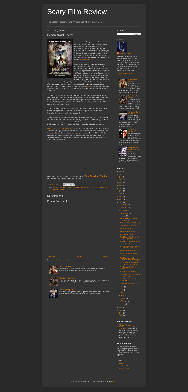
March (123, 298)
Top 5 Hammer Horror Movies (129, 226)
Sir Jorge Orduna (125, 53)
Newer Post (51, 256)
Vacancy (89, 86)
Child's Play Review (132, 131)
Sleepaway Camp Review (67, 290)
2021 (121, 182)
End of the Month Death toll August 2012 (129, 219)
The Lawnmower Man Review (129, 283)
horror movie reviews (98, 187)
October (123, 210)
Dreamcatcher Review (127, 234)
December (124, 205)
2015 (121, 194)
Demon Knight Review (127, 250)
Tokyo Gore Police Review (67, 278)
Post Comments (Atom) (63, 260)
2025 (121, 171)
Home (79, 256)
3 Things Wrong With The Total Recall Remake (130, 275)
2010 (121, 310)
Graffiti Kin (122, 363)
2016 (121, 191)
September (124, 213)
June (122, 290)
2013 (121, 199)
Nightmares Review (126, 228)
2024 (121, 174)
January (123, 304)
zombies (61, 189)
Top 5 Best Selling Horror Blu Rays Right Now (129, 238)
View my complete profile (125, 73)
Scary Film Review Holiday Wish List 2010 (134, 149)
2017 (121, 188)
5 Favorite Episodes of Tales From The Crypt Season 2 (129, 263)
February (124, 301)
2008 (121, 316)
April (122, 295)
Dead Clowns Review (66, 266)
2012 (121, 202)
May (122, 292)
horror (82, 187)
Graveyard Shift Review (127, 271)
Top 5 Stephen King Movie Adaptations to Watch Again (130, 259)
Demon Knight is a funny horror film (59, 128)
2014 (121, 197)
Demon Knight (85, 60)
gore (68, 187)
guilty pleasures (74, 187)
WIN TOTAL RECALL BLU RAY (130, 223)
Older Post (105, 256)
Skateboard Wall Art (125, 366)
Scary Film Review (77, 12)
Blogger (113, 381)
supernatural (55, 189)
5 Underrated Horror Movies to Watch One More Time (130, 247)
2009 (121, 313)
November (124, 207)
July (122, 287)
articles (55, 187)
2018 (121, 185)
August (123, 216)
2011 (121, 307)
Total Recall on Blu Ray (96, 176)
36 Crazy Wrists (124, 325)
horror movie (88, 187)
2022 (121, 180)
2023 (121, 177)
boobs (64, 187)
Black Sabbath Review (127, 231)
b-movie (60, 187)
